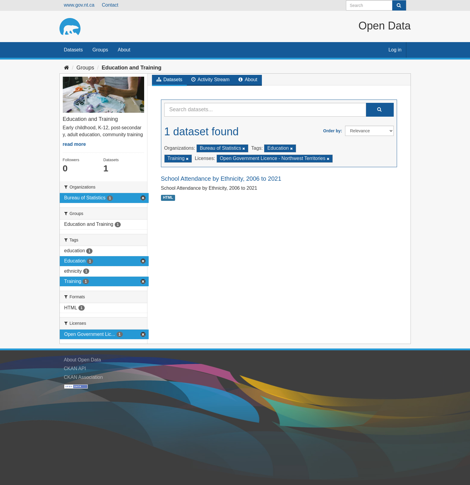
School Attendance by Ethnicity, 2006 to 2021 (221, 178)
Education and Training (132, 68)
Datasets (73, 49)
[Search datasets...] (265, 110)
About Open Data (82, 359)
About (124, 49)
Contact (110, 5)
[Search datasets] (376, 5)
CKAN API (75, 368)
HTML (168, 197)
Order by (332, 130)
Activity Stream (210, 79)
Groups (100, 49)
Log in (395, 49)
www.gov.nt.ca (79, 5)
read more (74, 144)
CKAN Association (83, 377)
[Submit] (399, 5)
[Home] (66, 68)
